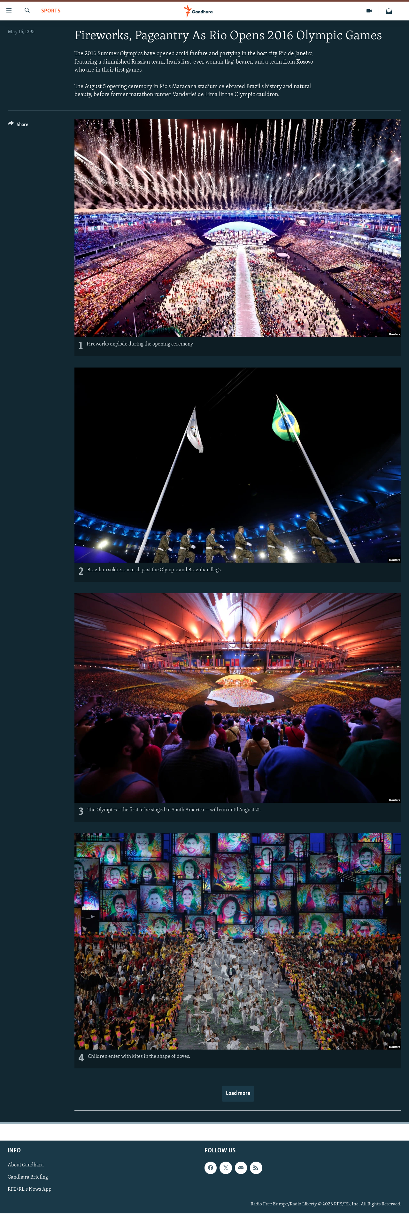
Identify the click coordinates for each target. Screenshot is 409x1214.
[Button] (18, 125)
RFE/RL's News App (29, 1189)
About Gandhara (26, 1165)
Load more (238, 1093)
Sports (50, 11)
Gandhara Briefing (28, 1177)
